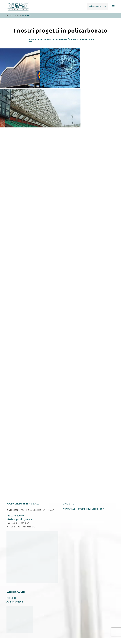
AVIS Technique (14, 601)
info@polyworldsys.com (19, 519)
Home (9, 15)
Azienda (17, 15)
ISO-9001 (11, 598)
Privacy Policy (83, 509)
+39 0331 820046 (15, 515)
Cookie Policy (97, 509)
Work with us (69, 509)
